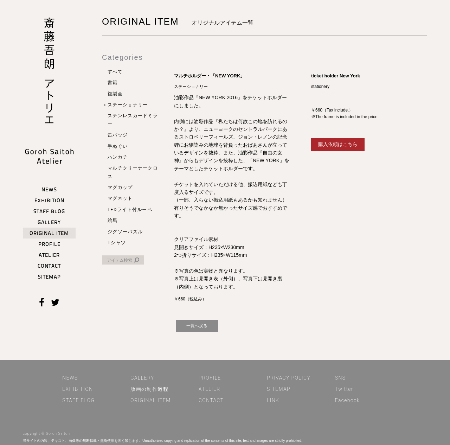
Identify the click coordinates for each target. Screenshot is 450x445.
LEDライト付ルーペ (130, 209)
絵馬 (113, 220)
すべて (115, 71)
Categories (122, 57)
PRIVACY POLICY (288, 378)
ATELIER (209, 389)
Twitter (344, 389)
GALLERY (142, 378)
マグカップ (120, 187)
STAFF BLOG (78, 400)
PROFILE (210, 378)
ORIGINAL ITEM (150, 400)
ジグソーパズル (125, 231)
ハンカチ (118, 157)
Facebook (347, 400)
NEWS (70, 378)
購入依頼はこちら (338, 144)
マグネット (120, 198)
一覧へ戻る (196, 325)
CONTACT (211, 400)
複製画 (115, 93)
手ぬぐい (118, 146)
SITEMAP (278, 389)
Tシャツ (117, 242)
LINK (273, 400)
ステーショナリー (128, 104)
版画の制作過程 (149, 389)
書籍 (113, 82)
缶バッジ (118, 135)
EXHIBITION (77, 389)
